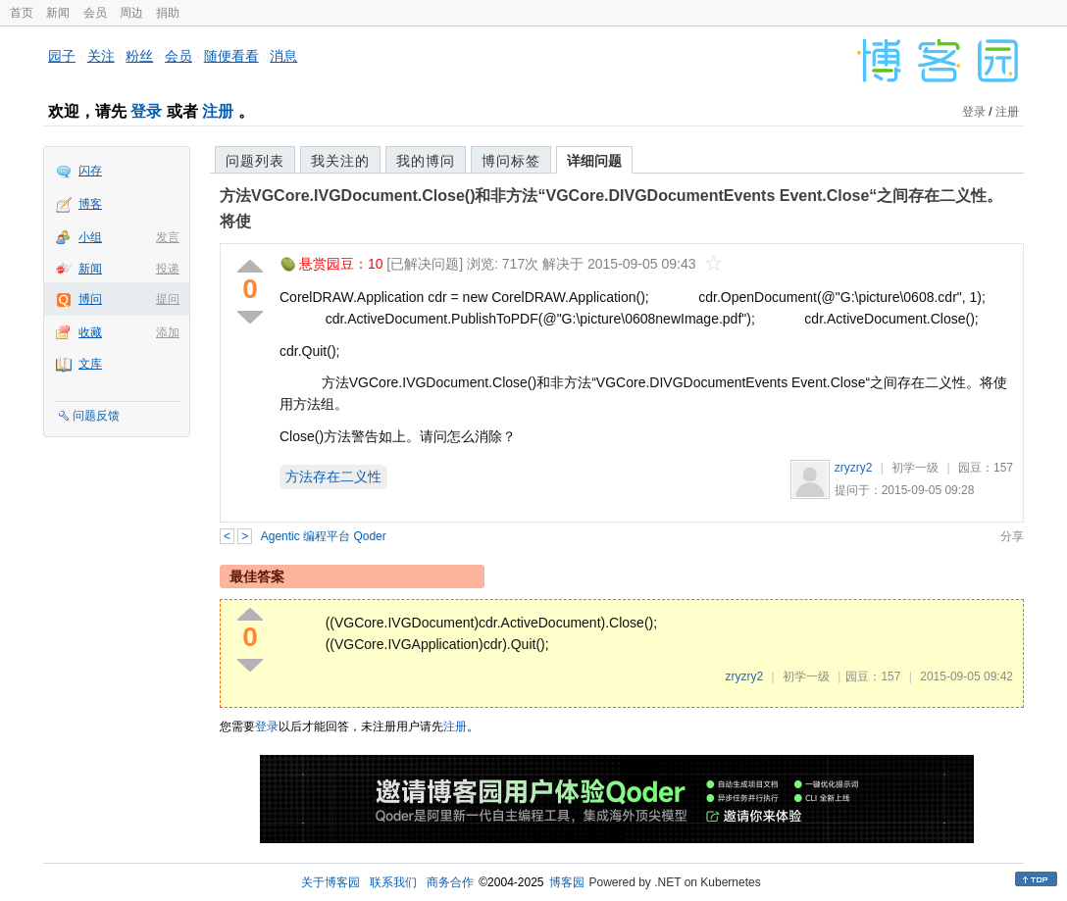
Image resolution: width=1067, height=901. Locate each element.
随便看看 (231, 56)
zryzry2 (854, 468)
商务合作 (450, 882)
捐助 (167, 13)
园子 (62, 56)
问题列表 (255, 161)
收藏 (90, 332)
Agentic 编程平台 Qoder (323, 536)
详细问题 (594, 161)
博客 (90, 204)
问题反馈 (96, 416)
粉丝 (139, 56)
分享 (1012, 536)
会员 (95, 13)
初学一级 (915, 468)
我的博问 (425, 161)
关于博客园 (330, 882)
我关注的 (340, 161)
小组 (90, 237)
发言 (167, 237)
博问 (90, 299)
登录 (146, 111)
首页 (21, 13)
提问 (167, 299)
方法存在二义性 (333, 476)
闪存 (90, 170)
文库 (90, 364)
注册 (217, 111)
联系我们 (393, 882)
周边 (131, 13)
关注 (101, 56)
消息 (283, 56)
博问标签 (511, 161)
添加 (167, 332)
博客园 (566, 882)
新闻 (58, 13)
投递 (167, 268)
